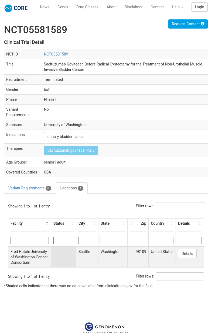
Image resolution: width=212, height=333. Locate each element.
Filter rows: (145, 206)
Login (199, 7)
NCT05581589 (56, 54)
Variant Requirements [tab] (29, 188)
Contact (157, 7)
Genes (63, 7)
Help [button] (177, 7)
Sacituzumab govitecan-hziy (70, 150)
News (44, 7)
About (112, 7)
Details (187, 253)
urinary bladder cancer (66, 136)
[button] (47, 223)
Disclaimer (133, 7)
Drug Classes (87, 7)
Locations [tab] (72, 188)
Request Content (188, 24)
